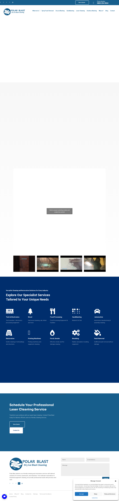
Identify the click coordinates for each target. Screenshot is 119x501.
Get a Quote (81, 2)
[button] (115, 481)
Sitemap (35, 494)
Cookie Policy (95, 497)
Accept (81, 494)
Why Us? (16, 494)
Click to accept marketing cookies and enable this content (59, 211)
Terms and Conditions (45, 494)
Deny (95, 494)
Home (11, 494)
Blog (22, 494)
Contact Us (16, 430)
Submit (106, 478)
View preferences (109, 494)
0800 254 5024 (102, 3)
